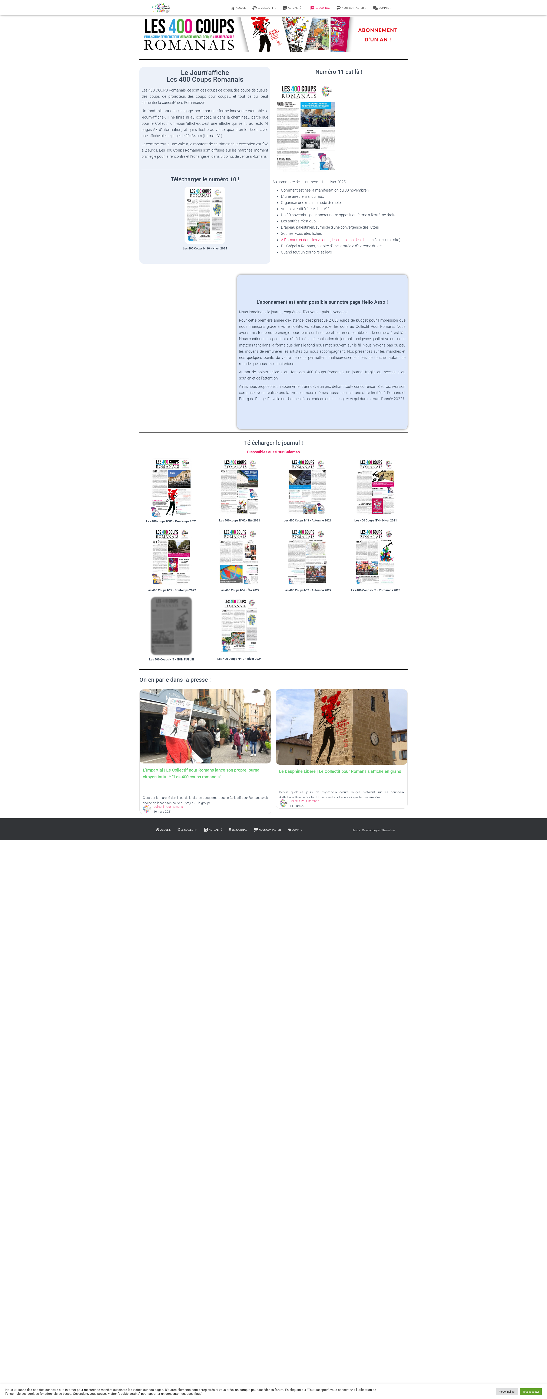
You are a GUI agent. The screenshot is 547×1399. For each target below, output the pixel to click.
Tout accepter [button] (531, 1391)
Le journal (320, 8)
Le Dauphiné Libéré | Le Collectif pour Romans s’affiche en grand (213, 879)
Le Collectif (264, 8)
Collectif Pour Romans (177, 909)
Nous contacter (352, 8)
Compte (382, 8)
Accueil (238, 8)
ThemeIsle (388, 830)
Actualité (293, 8)
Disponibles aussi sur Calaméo (273, 452)
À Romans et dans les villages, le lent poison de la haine (326, 240)
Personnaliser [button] (507, 1391)
